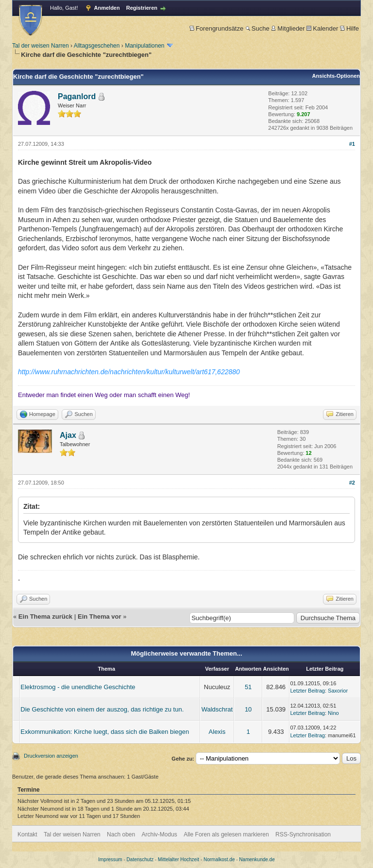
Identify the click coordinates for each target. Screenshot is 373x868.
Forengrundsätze (216, 28)
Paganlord (77, 96)
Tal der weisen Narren (40, 45)
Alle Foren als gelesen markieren (226, 834)
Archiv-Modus (159, 834)
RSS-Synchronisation (303, 834)
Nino (333, 713)
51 (248, 687)
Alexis (217, 731)
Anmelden (107, 8)
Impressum (110, 859)
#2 (352, 483)
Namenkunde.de (256, 859)
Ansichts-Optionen (336, 76)
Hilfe (349, 28)
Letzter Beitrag (307, 691)
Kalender (322, 28)
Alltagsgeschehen (97, 45)
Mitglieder (288, 28)
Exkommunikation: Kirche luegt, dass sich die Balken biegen (104, 731)
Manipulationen (144, 45)
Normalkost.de (219, 859)
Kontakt (27, 834)
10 (248, 709)
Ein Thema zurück (45, 616)
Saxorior (338, 691)
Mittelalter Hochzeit (178, 859)
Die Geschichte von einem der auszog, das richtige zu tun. (102, 709)
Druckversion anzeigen (51, 756)
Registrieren (141, 8)
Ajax (68, 435)
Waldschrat (217, 709)
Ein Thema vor (99, 616)
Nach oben (121, 834)
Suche (257, 28)
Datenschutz (140, 859)
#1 (352, 144)
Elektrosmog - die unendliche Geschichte (77, 687)
